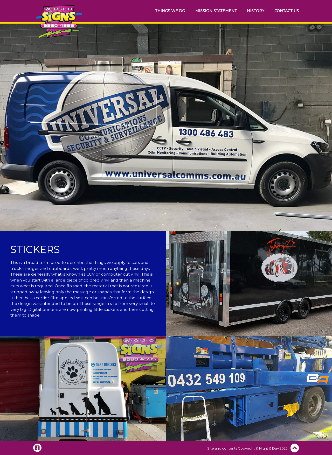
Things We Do (170, 11)
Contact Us (286, 11)
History (255, 11)
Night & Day (269, 448)
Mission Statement (216, 11)
